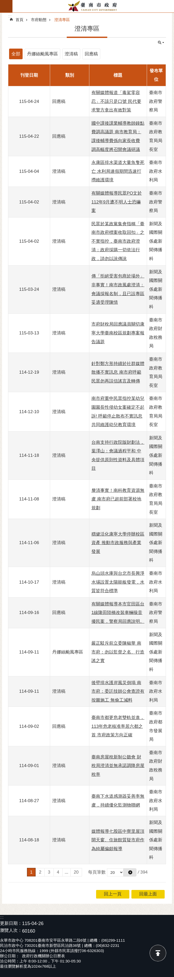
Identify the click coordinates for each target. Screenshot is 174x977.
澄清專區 (62, 19)
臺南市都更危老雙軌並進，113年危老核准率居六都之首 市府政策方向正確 (117, 726)
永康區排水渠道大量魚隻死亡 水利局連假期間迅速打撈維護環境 (117, 171)
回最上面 (158, 953)
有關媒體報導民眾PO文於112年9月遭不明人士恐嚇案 (116, 202)
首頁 (19, 19)
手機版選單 (6, 6)
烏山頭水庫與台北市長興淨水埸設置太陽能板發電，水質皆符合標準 (117, 582)
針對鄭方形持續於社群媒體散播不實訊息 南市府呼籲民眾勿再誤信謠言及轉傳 (117, 372)
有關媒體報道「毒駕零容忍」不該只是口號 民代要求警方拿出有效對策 (116, 101)
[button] (129, 872)
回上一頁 (113, 894)
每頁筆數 (97, 872)
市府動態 (38, 19)
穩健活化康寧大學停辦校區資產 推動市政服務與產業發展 (117, 543)
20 (76, 872)
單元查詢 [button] (161, 42)
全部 (15, 53)
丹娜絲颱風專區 (42, 53)
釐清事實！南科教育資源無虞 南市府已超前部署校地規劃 (117, 499)
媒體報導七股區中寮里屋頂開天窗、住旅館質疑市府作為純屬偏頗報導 (117, 840)
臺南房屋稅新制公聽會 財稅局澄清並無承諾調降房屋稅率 (117, 766)
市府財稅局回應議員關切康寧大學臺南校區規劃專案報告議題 (117, 333)
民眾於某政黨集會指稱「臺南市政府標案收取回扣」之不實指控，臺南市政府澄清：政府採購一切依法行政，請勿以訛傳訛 (117, 241)
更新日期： (11, 923)
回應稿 (91, 53)
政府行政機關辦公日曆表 (43, 956)
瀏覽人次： (11, 930)
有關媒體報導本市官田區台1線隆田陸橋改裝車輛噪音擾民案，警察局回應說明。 (117, 613)
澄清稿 (71, 53)
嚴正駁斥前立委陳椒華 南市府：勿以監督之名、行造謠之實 (117, 652)
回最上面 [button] (148, 894)
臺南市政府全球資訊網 (93, 6)
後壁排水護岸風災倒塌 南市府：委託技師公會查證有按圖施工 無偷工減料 (117, 691)
